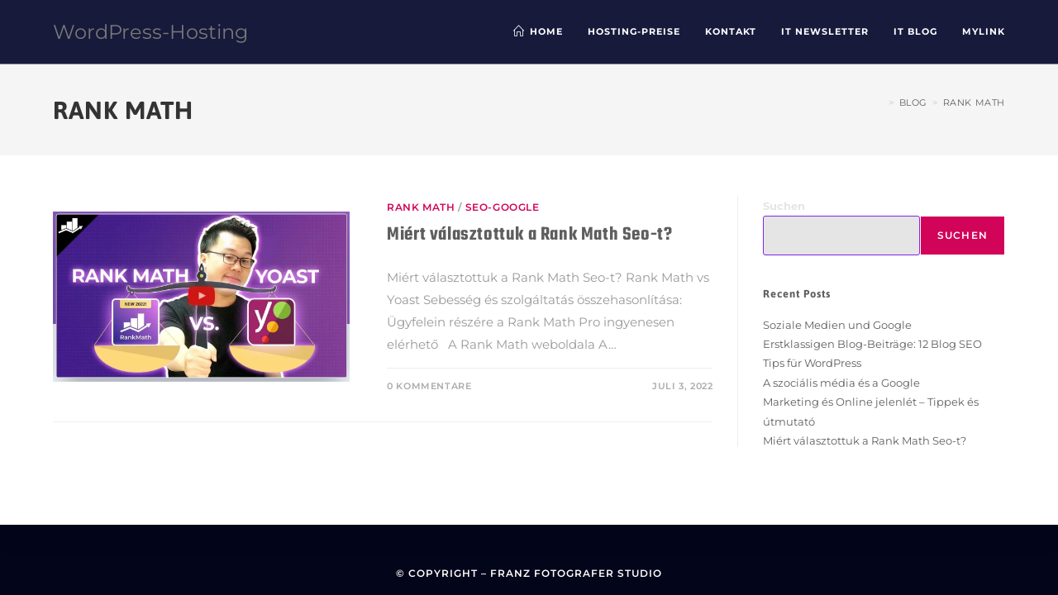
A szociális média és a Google (841, 382)
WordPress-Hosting (150, 32)
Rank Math (974, 102)
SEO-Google (502, 207)
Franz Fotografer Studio (576, 573)
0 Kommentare (429, 386)
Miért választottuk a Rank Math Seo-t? (529, 235)
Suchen (784, 205)
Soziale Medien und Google (837, 324)
